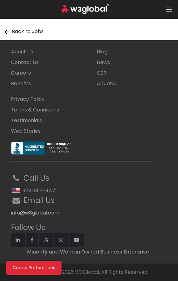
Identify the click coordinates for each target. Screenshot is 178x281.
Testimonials (26, 120)
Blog (102, 51)
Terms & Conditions (35, 109)
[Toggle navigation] (169, 9)
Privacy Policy (28, 99)
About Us (22, 51)
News (103, 62)
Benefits (21, 83)
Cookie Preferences (33, 267)
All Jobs (106, 83)
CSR (101, 72)
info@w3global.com (35, 212)
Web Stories (26, 131)
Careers (21, 72)
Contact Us (25, 62)
